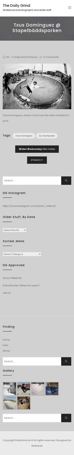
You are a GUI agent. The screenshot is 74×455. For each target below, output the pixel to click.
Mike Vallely (37, 149)
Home (6, 339)
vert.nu (7, 293)
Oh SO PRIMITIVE (12, 278)
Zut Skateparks (47, 135)
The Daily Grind (16, 5)
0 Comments (51, 57)
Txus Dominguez (23, 135)
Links (5, 345)
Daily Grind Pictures (26, 57)
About (6, 350)
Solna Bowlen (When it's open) (21, 285)
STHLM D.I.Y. (37, 160)
